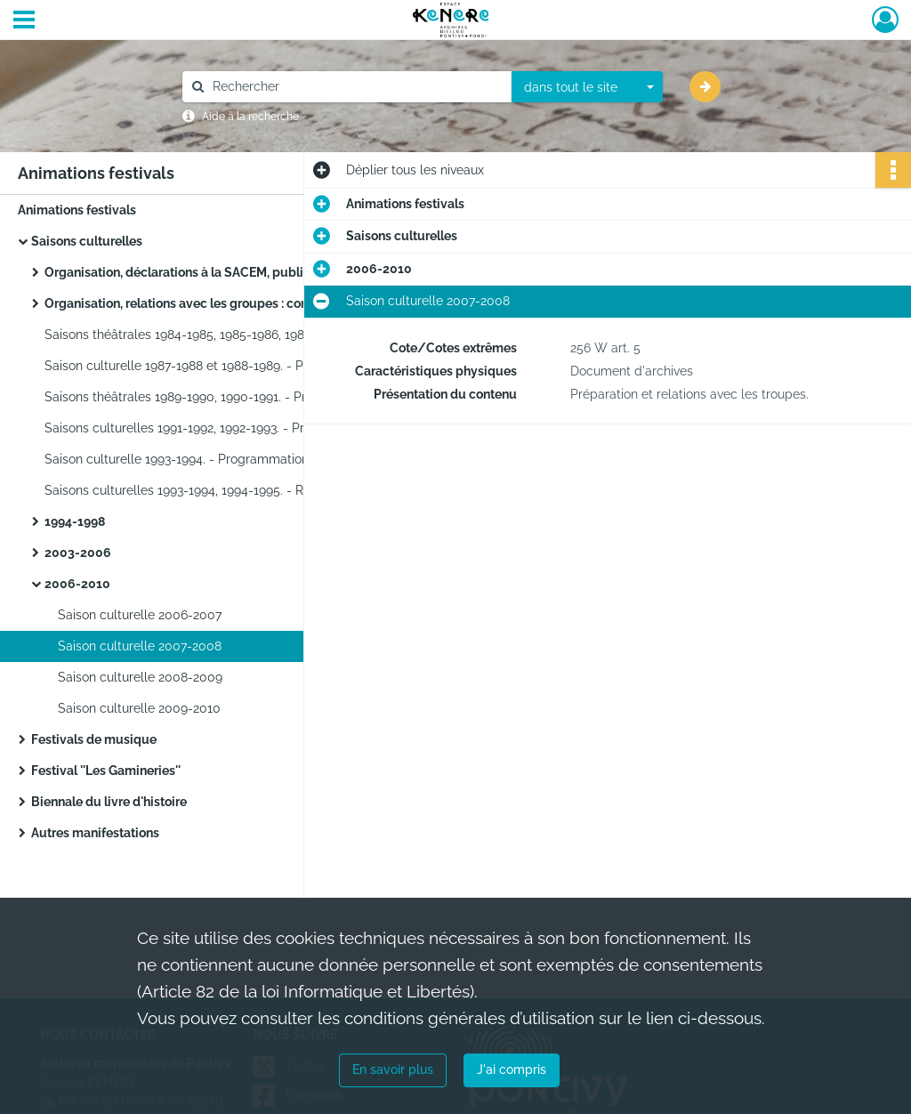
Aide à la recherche (250, 116)
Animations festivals (77, 210)
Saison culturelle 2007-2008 (140, 646)
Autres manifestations (95, 833)
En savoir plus (392, 1069)
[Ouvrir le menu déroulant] (24, 21)
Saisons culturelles (86, 241)
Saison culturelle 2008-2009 (140, 677)
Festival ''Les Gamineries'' (106, 770)
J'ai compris (511, 1069)
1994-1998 (74, 521)
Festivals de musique (94, 739)
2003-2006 (77, 552)
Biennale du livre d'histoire (109, 802)
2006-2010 (77, 584)
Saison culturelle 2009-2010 (139, 708)
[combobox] (587, 87)
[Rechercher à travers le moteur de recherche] (356, 86)
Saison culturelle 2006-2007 (140, 615)
